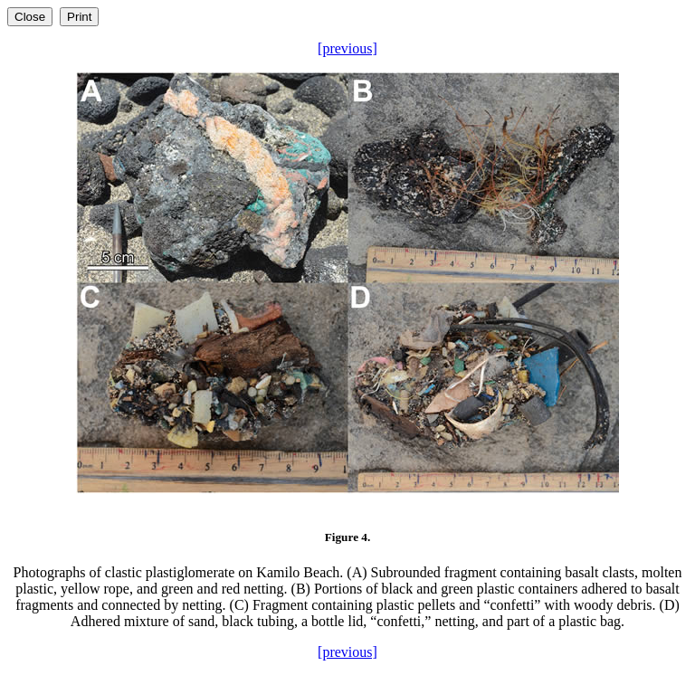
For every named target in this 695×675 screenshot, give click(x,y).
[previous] (347, 48)
